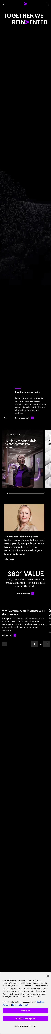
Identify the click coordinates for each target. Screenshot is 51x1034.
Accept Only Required (25, 1018)
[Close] (48, 976)
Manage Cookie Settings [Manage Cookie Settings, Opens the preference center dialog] (25, 1026)
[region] (25, 1003)
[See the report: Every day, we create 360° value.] (25, 593)
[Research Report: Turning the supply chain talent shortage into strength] (22, 459)
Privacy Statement (20, 1005)
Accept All (25, 1010)
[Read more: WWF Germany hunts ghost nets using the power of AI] (9, 635)
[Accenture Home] (25, 4)
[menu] (3, 4)
